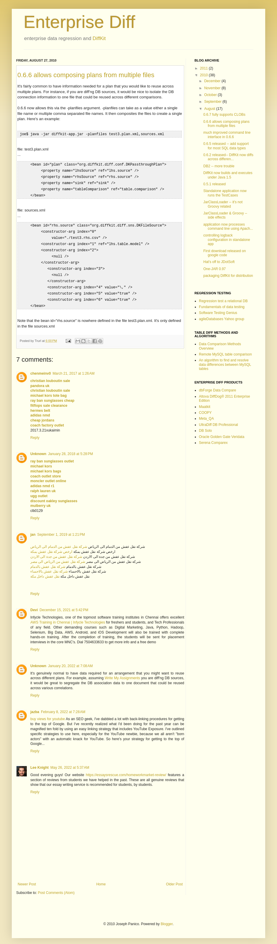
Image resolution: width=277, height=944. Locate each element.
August (210, 109)
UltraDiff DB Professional (218, 425)
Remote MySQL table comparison (225, 354)
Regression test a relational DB (223, 301)
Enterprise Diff (79, 22)
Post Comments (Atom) (56, 887)
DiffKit (99, 38)
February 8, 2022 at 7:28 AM (63, 706)
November (213, 88)
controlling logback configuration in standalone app (226, 239)
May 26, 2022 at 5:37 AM (69, 761)
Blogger (167, 918)
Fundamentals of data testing (222, 307)
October (211, 95)
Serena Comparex (213, 443)
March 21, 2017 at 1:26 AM (73, 367)
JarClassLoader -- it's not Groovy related (223, 204)
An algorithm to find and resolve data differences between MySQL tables (225, 364)
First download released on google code (224, 253)
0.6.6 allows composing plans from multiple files (85, 75)
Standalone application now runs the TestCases (225, 193)
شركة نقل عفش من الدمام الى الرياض (58, 540)
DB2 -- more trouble (218, 166)
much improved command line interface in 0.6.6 (226, 134)
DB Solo (205, 431)
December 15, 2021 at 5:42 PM (63, 604)
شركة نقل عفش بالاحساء (49, 565)
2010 (204, 75)
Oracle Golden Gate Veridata (221, 437)
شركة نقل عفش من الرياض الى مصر (57, 555)
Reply (34, 431)
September (213, 102)
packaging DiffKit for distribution (228, 276)
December (213, 81)
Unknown (38, 448)
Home (101, 878)
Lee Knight (39, 761)
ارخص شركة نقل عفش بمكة (51, 545)
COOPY (205, 413)
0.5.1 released (214, 184)
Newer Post (27, 878)
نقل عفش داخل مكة (45, 570)
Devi (34, 604)
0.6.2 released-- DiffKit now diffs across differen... (228, 157)
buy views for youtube (47, 713)
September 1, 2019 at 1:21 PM (61, 528)
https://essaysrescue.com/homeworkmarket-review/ (126, 769)
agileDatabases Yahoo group (221, 319)
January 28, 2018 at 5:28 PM (70, 448)
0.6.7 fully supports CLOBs (224, 115)
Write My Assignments (122, 672)
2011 (204, 68)
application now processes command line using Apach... (228, 226)
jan (32, 528)
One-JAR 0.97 (214, 269)
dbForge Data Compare (217, 390)
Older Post (174, 878)
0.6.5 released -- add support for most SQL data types (226, 146)
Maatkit (204, 407)
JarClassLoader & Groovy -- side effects (225, 215)
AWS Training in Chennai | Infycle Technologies (67, 616)
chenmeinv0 (40, 367)
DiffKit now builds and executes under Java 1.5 (228, 175)
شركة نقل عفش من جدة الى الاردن (56, 550)
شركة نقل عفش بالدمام (47, 560)
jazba (34, 706)
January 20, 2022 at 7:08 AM (70, 660)
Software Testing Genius (218, 313)
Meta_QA (206, 418)
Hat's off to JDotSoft (219, 262)
